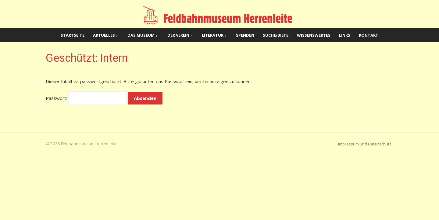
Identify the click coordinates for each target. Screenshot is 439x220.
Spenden (245, 35)
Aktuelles (104, 35)
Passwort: (86, 98)
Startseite (72, 35)
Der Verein (178, 35)
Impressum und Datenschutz (364, 144)
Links (344, 35)
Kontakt (368, 35)
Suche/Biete (275, 35)
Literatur (212, 35)
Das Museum (141, 35)
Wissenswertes (313, 35)
